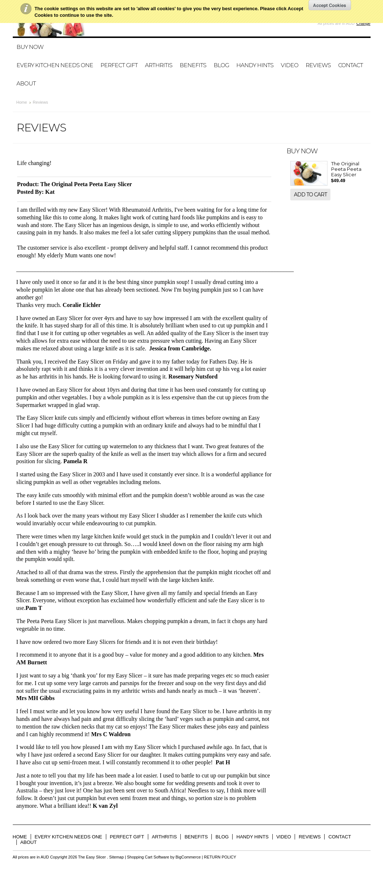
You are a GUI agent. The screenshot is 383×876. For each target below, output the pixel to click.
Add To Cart (310, 194)
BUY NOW (29, 46)
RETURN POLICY (220, 857)
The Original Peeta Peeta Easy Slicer (346, 169)
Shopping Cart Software (148, 857)
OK (330, 5)
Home (21, 102)
